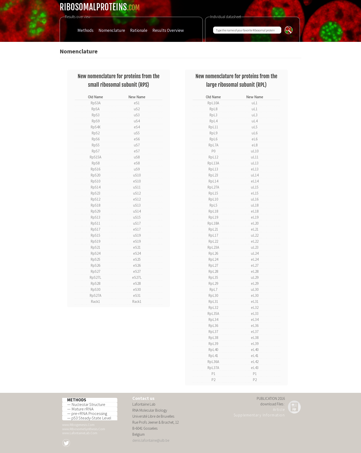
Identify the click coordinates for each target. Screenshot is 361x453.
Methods (85, 30)
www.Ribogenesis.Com (78, 425)
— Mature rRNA (80, 409)
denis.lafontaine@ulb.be (150, 440)
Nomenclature (112, 30)
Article (279, 409)
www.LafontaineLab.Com (79, 433)
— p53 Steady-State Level (89, 418)
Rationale (138, 30)
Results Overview (168, 30)
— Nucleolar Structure (86, 404)
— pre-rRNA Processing (87, 413)
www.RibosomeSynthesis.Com (83, 429)
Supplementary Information (259, 415)
